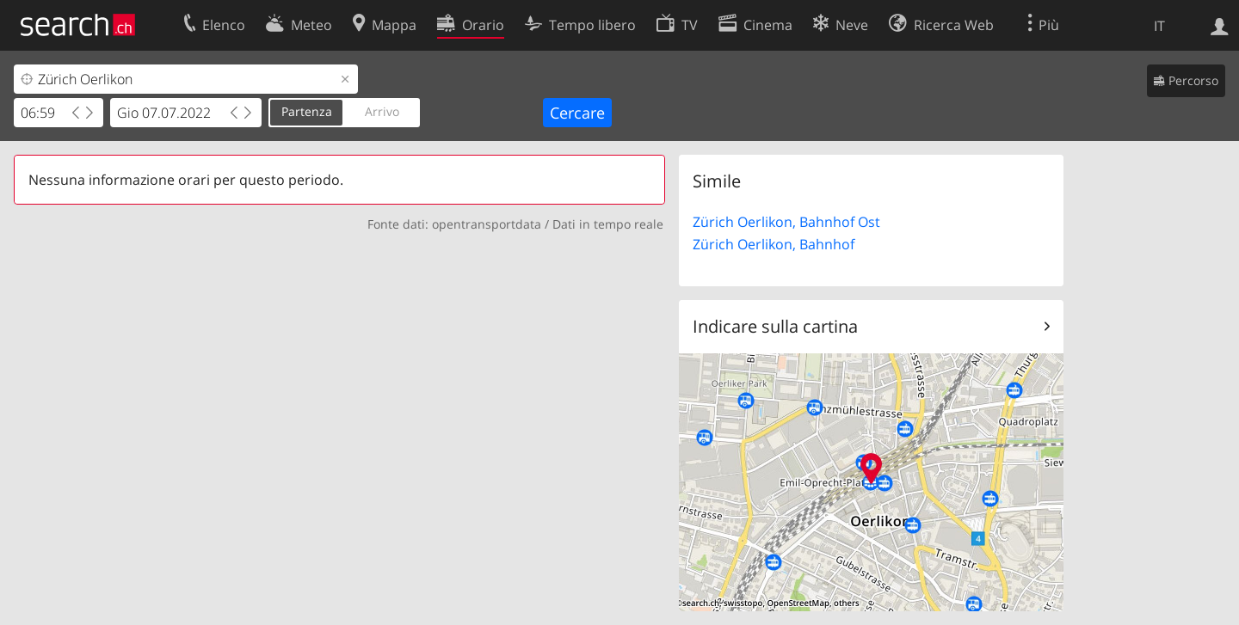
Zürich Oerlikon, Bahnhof (773, 244)
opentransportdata (486, 224)
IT (1159, 25)
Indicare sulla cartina (775, 326)
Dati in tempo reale (607, 224)
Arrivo (382, 111)
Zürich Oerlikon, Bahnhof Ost (786, 221)
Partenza (306, 111)
